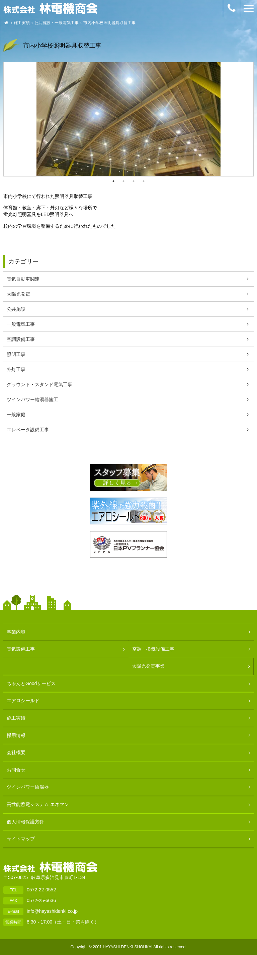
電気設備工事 (21, 649)
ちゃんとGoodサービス (31, 683)
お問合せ (16, 770)
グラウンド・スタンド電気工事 (39, 384)
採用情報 (16, 735)
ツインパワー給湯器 (28, 787)
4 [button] (143, 181)
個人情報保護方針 (25, 821)
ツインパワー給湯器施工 (32, 399)
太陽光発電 (18, 294)
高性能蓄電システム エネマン (38, 804)
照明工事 (16, 354)
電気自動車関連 (23, 279)
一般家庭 (16, 414)
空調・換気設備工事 (153, 649)
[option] (128, 119)
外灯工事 (16, 369)
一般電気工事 (67, 22)
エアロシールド (23, 700)
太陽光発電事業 (148, 666)
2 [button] (123, 181)
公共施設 (42, 22)
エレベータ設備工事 (28, 429)
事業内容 (16, 632)
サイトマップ (21, 838)
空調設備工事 (21, 339)
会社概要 (16, 752)
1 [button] (113, 181)
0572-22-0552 (41, 889)
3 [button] (133, 181)
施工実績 (22, 22)
